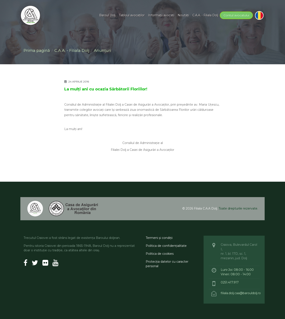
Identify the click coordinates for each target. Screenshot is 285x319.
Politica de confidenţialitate (166, 246)
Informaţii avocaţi (161, 15)
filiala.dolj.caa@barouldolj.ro (241, 293)
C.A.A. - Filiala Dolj (205, 15)
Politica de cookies (160, 254)
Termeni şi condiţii (159, 238)
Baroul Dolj (107, 15)
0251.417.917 (230, 282)
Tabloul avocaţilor (132, 15)
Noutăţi (183, 15)
